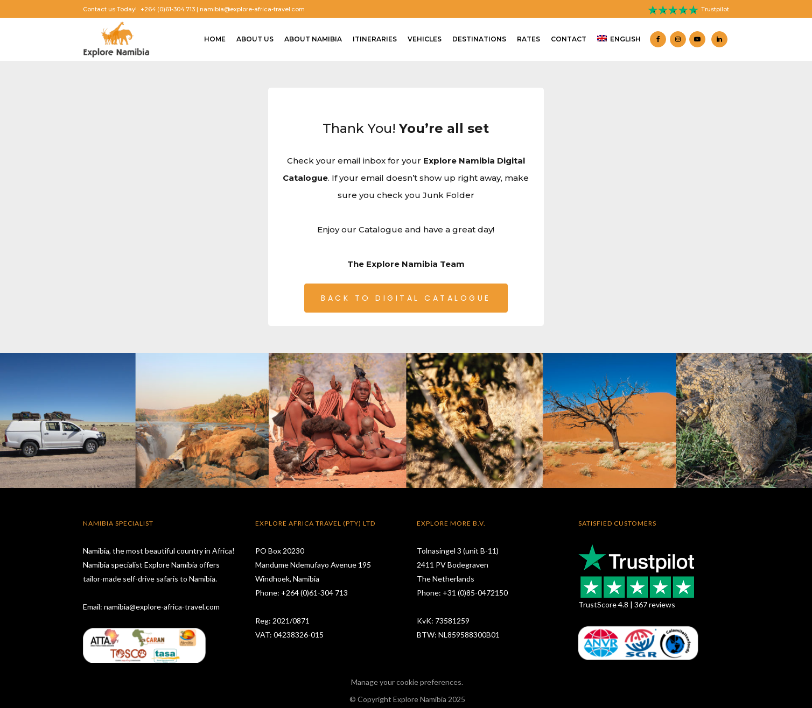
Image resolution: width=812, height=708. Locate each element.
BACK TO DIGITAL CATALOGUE (406, 298)
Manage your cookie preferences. (407, 681)
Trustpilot (715, 9)
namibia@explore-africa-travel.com (252, 9)
